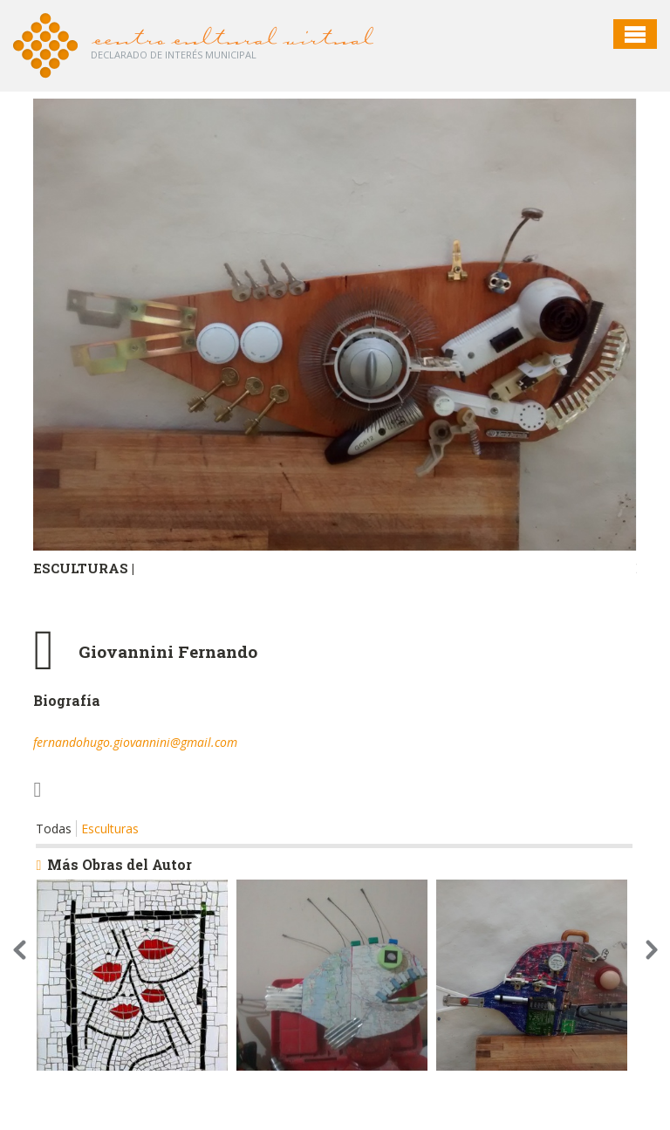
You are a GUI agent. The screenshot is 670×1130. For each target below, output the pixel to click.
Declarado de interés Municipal (173, 54)
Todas (54, 828)
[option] (334, 360)
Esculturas (110, 828)
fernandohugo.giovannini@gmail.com (135, 742)
